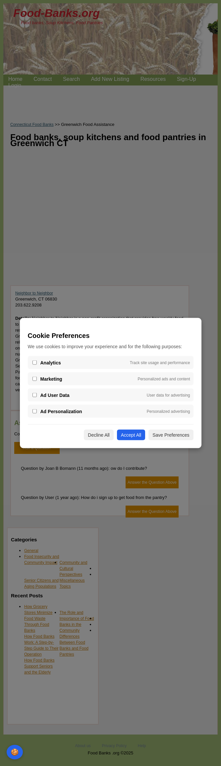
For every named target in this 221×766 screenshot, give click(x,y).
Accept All (131, 435)
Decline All (98, 435)
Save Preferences (170, 435)
